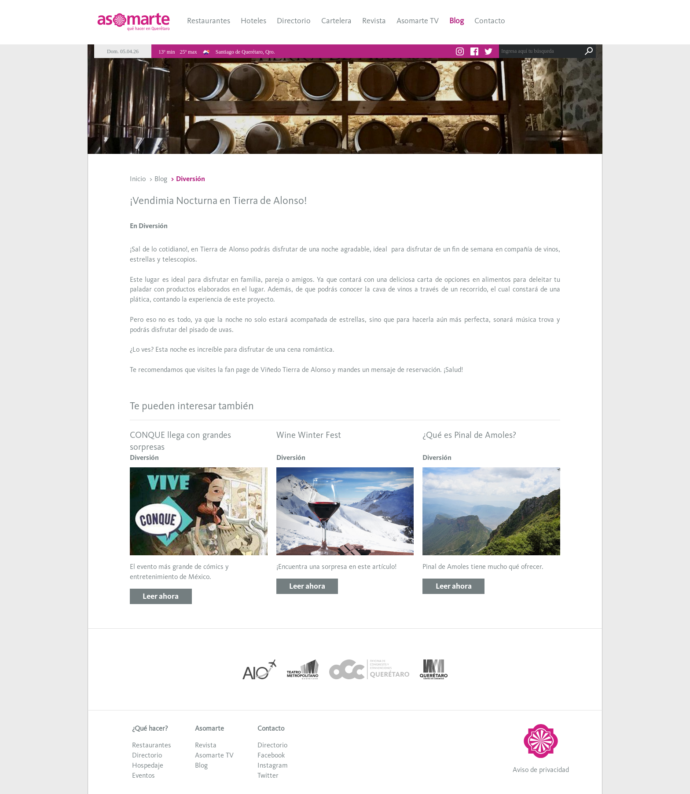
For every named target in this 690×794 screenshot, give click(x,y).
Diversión (190, 179)
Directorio (294, 20)
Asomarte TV (417, 20)
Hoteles (253, 20)
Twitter (268, 775)
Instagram (272, 765)
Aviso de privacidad (541, 769)
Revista (374, 20)
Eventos (143, 775)
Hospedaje (147, 765)
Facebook (271, 755)
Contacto (489, 20)
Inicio (138, 179)
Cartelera (336, 20)
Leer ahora (161, 596)
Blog (456, 20)
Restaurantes (208, 20)
